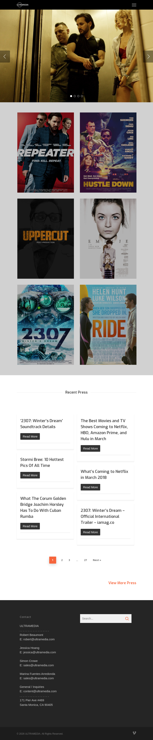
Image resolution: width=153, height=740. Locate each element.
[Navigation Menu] (134, 5)
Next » (97, 560)
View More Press (121, 583)
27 (85, 560)
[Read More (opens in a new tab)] (45, 436)
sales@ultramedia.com (38, 665)
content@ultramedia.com (40, 691)
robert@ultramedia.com (39, 639)
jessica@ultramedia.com (39, 652)
